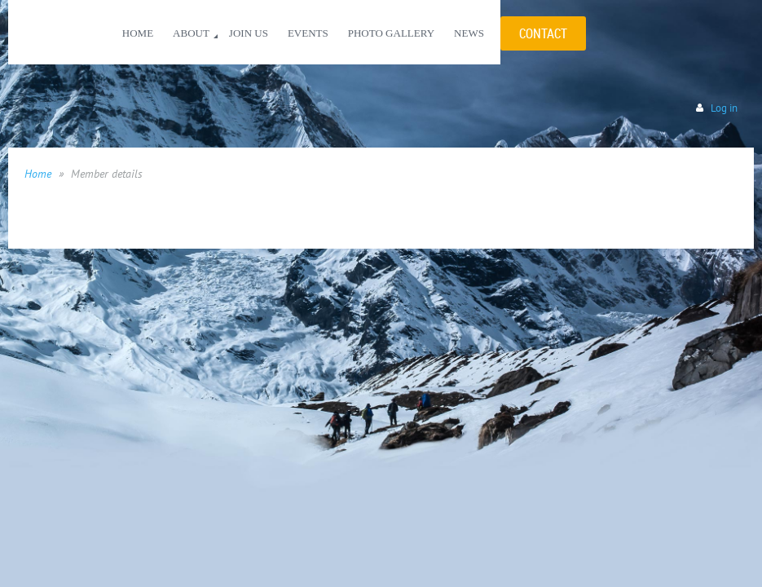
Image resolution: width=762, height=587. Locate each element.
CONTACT (543, 33)
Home (37, 173)
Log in (724, 108)
